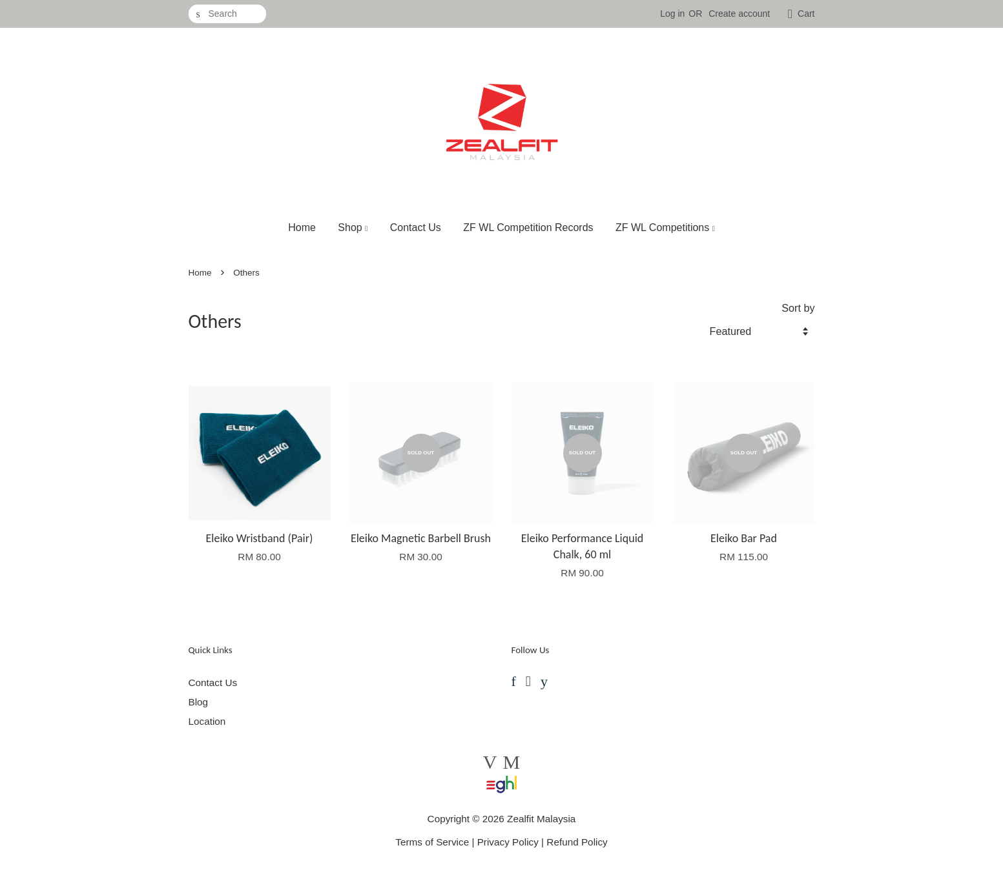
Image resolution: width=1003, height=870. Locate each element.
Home (302, 227)
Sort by (797, 308)
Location (207, 721)
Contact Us (415, 227)
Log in (672, 13)
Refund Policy (576, 841)
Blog (199, 701)
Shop (352, 227)
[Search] (227, 14)
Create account (739, 13)
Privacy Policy (508, 841)
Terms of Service (432, 841)
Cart (806, 13)
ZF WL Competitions (665, 227)
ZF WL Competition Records (528, 227)
